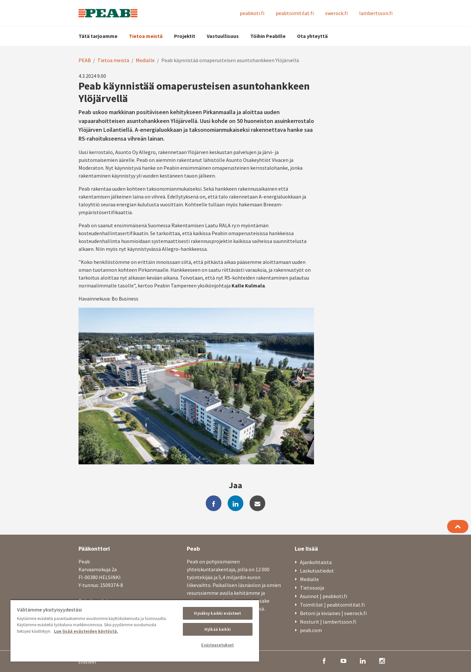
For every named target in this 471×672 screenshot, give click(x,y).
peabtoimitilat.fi (295, 13)
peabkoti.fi (252, 13)
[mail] (257, 503)
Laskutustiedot (317, 570)
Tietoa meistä (146, 36)
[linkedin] (235, 503)
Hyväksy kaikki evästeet (217, 613)
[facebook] (213, 503)
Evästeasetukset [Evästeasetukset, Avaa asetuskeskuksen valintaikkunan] (217, 645)
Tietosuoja (312, 587)
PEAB (84, 60)
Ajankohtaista (316, 562)
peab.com (311, 630)
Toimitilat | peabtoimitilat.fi (332, 604)
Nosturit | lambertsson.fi (328, 621)
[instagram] (382, 660)
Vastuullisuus (223, 36)
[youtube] (343, 660)
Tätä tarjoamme (97, 36)
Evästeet (87, 662)
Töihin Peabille (268, 36)
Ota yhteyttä (312, 36)
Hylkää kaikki (217, 629)
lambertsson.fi (375, 13)
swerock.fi (336, 13)
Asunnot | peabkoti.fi (323, 596)
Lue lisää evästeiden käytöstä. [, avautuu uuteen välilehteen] (86, 631)
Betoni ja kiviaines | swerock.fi (333, 613)
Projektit (184, 36)
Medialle (145, 60)
